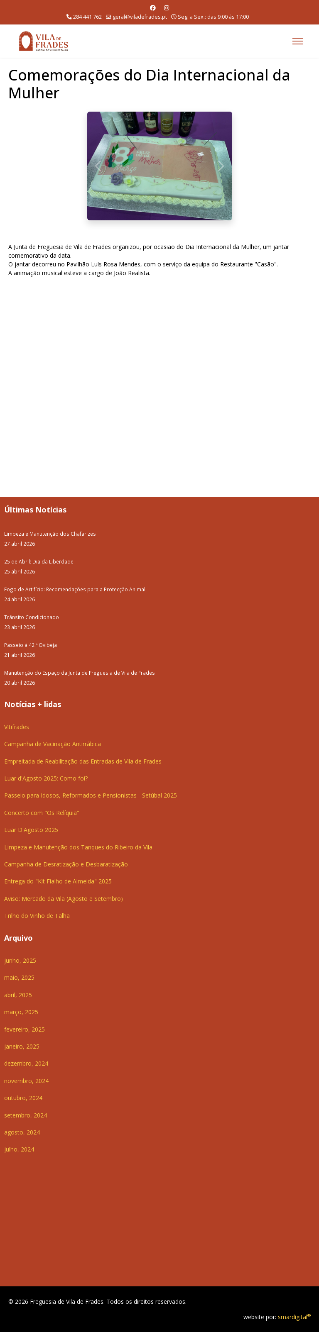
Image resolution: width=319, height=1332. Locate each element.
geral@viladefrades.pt (140, 16)
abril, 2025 (18, 995)
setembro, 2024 (25, 1115)
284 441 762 (87, 16)
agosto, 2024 (22, 1132)
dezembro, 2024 (26, 1063)
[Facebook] (153, 8)
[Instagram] (166, 8)
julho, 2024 (19, 1149)
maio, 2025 (19, 977)
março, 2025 (21, 1012)
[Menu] (297, 41)
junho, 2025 (20, 960)
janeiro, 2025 (21, 1046)
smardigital (294, 1317)
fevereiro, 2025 (24, 1029)
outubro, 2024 (23, 1098)
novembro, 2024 (26, 1081)
